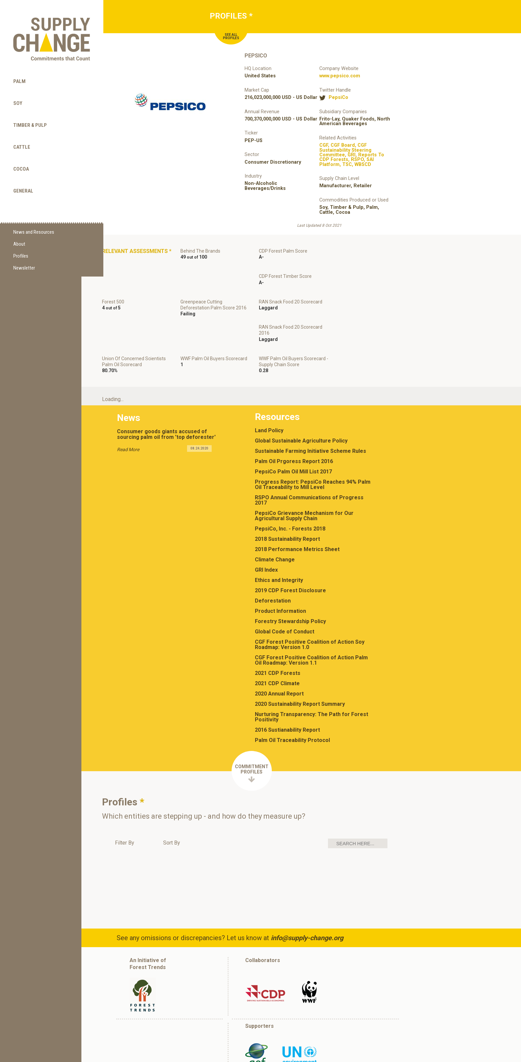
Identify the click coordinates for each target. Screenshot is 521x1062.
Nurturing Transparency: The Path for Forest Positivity (312, 675)
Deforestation (274, 559)
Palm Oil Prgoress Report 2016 (295, 419)
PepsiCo (338, 97)
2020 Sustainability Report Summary (301, 662)
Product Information (281, 569)
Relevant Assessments (123, 254)
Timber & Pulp (30, 113)
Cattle (21, 135)
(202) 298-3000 (300, 1055)
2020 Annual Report (280, 652)
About (19, 233)
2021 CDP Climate (278, 641)
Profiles (20, 245)
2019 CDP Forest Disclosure (291, 548)
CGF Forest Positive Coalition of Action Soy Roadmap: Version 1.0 (311, 603)
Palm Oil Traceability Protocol (293, 698)
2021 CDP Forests (279, 631)
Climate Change (276, 518)
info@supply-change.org (308, 896)
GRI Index (267, 528)
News (129, 374)
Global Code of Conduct (286, 590)
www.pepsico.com (339, 76)
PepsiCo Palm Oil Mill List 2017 (294, 430)
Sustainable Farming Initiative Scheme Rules (311, 409)
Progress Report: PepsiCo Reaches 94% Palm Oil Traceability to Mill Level (314, 443)
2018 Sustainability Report (288, 497)
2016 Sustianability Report (288, 688)
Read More (128, 406)
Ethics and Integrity (280, 538)
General (23, 179)
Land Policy (270, 388)
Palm (19, 69)
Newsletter (24, 257)
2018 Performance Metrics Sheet (298, 507)
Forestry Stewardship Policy (291, 579)
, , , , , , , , (351, 154)
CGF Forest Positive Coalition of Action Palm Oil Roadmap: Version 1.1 (312, 618)
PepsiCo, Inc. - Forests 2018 (291, 487)
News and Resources (33, 221)
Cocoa (21, 157)
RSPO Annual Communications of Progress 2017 (310, 458)
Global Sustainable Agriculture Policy (302, 399)
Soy (17, 91)
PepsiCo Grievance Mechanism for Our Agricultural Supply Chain (305, 474)
